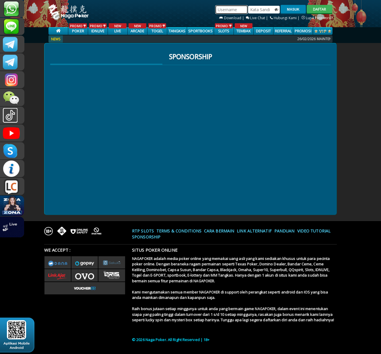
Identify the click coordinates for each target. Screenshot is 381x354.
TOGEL (157, 28)
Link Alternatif (254, 231)
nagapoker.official (12, 79)
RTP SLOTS (143, 231)
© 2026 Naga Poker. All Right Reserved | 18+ (170, 339)
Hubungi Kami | (285, 17)
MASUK (293, 9)
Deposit (263, 31)
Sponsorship (146, 237)
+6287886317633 (12, 8)
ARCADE (137, 28)
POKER (78, 28)
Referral (283, 31)
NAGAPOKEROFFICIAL (12, 133)
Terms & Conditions (178, 231)
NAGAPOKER (142, 258)
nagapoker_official (12, 26)
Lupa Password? (317, 17)
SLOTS (223, 28)
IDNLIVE (97, 28)
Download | (232, 17)
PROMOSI (303, 31)
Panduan (284, 231)
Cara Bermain (219, 231)
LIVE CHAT (12, 186)
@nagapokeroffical (12, 115)
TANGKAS (177, 31)
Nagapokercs (12, 62)
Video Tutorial (314, 231)
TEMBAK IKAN (243, 31)
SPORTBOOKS (200, 31)
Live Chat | (257, 17)
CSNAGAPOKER (12, 44)
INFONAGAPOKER (12, 168)
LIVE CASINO (117, 31)
